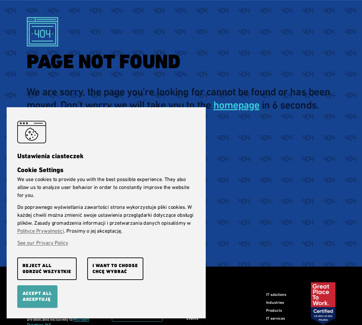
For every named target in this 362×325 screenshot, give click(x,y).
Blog (190, 310)
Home (191, 294)
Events (192, 318)
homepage (236, 105)
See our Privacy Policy (42, 243)
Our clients (196, 302)
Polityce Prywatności (40, 231)
